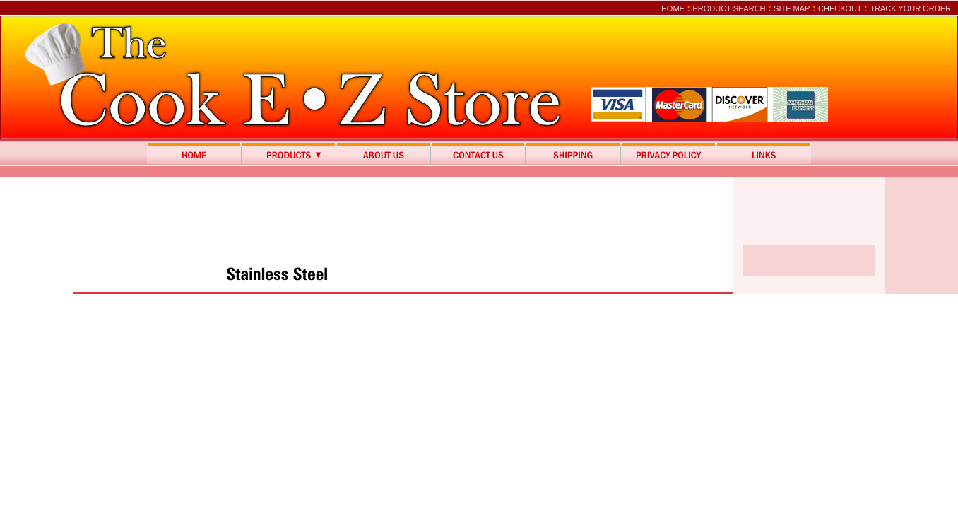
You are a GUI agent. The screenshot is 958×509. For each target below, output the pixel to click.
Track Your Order (910, 8)
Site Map (792, 8)
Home (673, 8)
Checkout (840, 8)
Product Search (728, 8)
